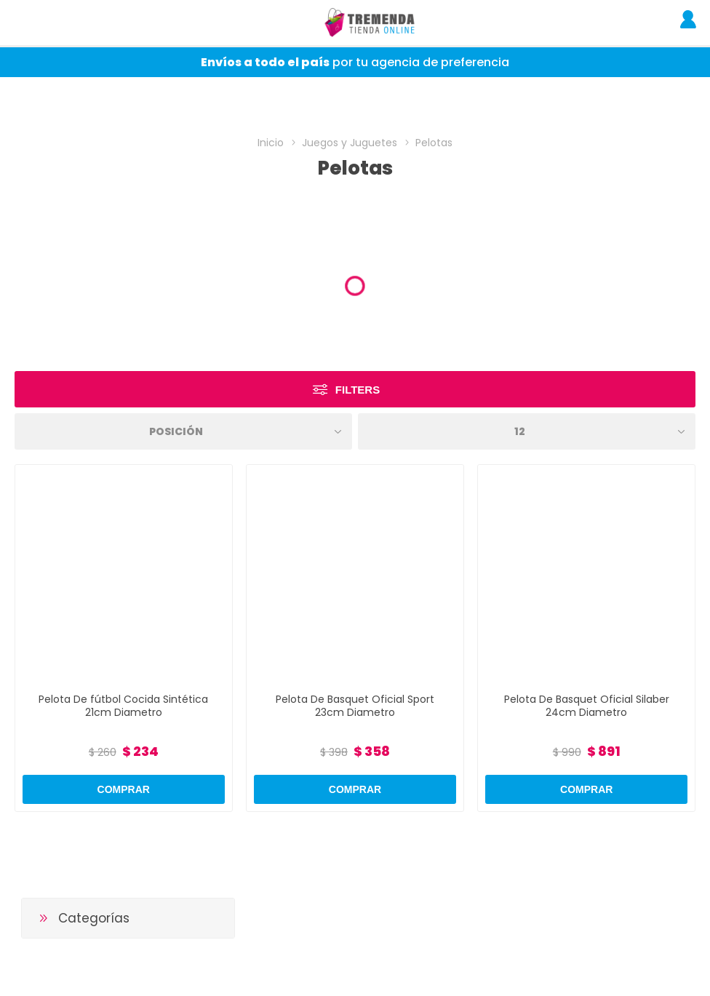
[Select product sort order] (183, 431)
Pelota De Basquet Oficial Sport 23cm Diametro (355, 706)
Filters (357, 389)
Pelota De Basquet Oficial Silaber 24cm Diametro (586, 706)
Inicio (271, 142)
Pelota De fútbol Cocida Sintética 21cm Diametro (123, 706)
